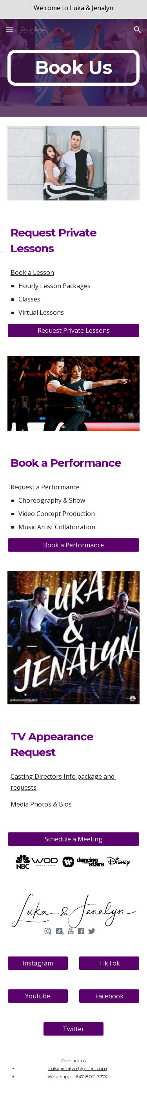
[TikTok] (109, 963)
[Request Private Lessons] (74, 330)
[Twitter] (73, 1028)
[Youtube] (38, 996)
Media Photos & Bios (41, 804)
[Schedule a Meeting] (74, 839)
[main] (73, 68)
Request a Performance (45, 487)
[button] (9, 29)
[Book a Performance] (74, 545)
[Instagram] (38, 963)
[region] (73, 9)
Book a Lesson (32, 272)
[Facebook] (109, 996)
